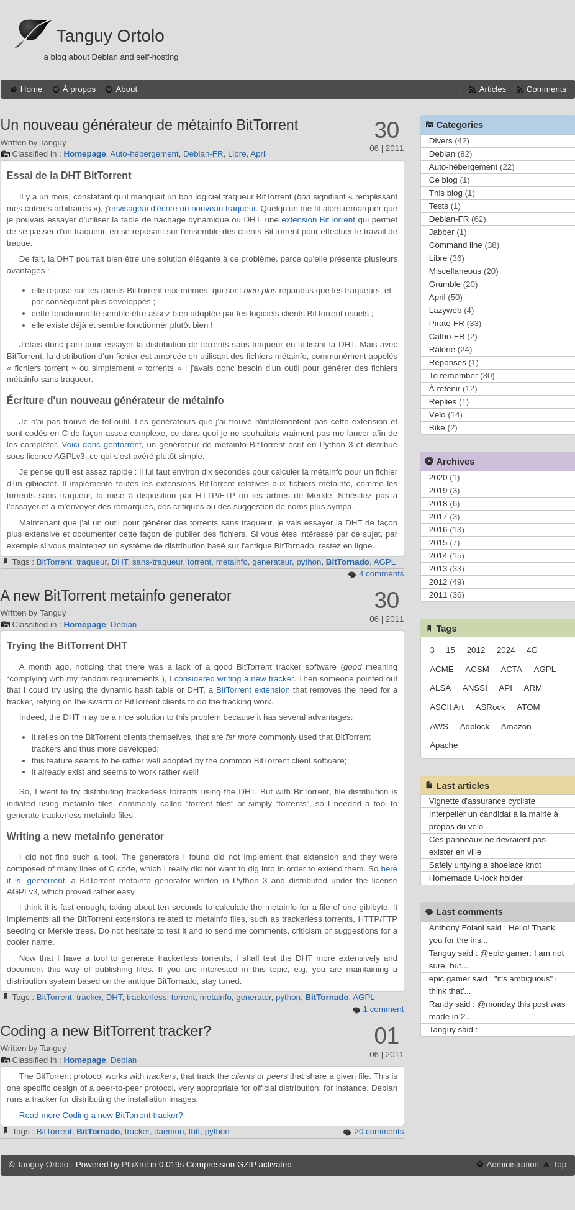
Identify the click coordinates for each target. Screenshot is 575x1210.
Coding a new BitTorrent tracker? (106, 1031)
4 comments (381, 573)
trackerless (146, 997)
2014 (438, 555)
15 (450, 650)
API (505, 688)
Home (31, 89)
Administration (513, 1164)
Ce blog (443, 179)
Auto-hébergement (144, 153)
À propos (79, 89)
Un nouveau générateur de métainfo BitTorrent (150, 125)
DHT (120, 561)
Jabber (442, 232)
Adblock (474, 726)
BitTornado (347, 561)
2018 (438, 503)
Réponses (447, 362)
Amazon (516, 726)
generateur (272, 561)
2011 (438, 594)
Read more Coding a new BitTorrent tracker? (101, 1115)
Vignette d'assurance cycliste (482, 801)
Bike (437, 427)
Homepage (84, 153)
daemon (169, 1131)
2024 (506, 650)
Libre (237, 153)
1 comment (383, 1009)
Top (560, 1164)
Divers (441, 140)
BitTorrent (54, 561)
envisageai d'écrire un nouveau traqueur (182, 208)
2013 (438, 568)
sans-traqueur (157, 561)
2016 (438, 529)
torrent (200, 561)
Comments (546, 89)
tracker (88, 997)
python (308, 561)
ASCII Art (447, 707)
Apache (444, 745)
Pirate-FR (446, 323)
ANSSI (475, 688)
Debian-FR (203, 153)
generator (253, 997)
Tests (438, 206)
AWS (439, 726)
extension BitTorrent (318, 219)
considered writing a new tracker (234, 678)
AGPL (385, 561)
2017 (438, 516)
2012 (438, 581)
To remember (453, 375)
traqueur (91, 561)
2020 (438, 477)
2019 (438, 490)
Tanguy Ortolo (111, 35)
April (258, 153)
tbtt (195, 1131)
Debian (124, 624)
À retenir (444, 388)
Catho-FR (447, 336)
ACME (442, 669)
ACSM (477, 669)
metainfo (232, 561)
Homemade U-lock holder (476, 878)
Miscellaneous (455, 271)
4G (532, 650)
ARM (533, 688)
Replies (442, 401)
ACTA (511, 669)
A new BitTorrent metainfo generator (116, 596)
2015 (438, 542)
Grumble (445, 284)
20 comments (379, 1131)
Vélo (437, 414)
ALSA (440, 688)
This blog (446, 193)
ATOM (528, 707)
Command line (455, 245)
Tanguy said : (453, 1029)
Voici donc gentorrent (102, 444)
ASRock (490, 707)
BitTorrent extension (253, 689)
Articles (493, 89)
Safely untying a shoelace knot (485, 865)
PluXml (135, 1164)
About (126, 89)
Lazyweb (445, 310)
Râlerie (442, 349)
